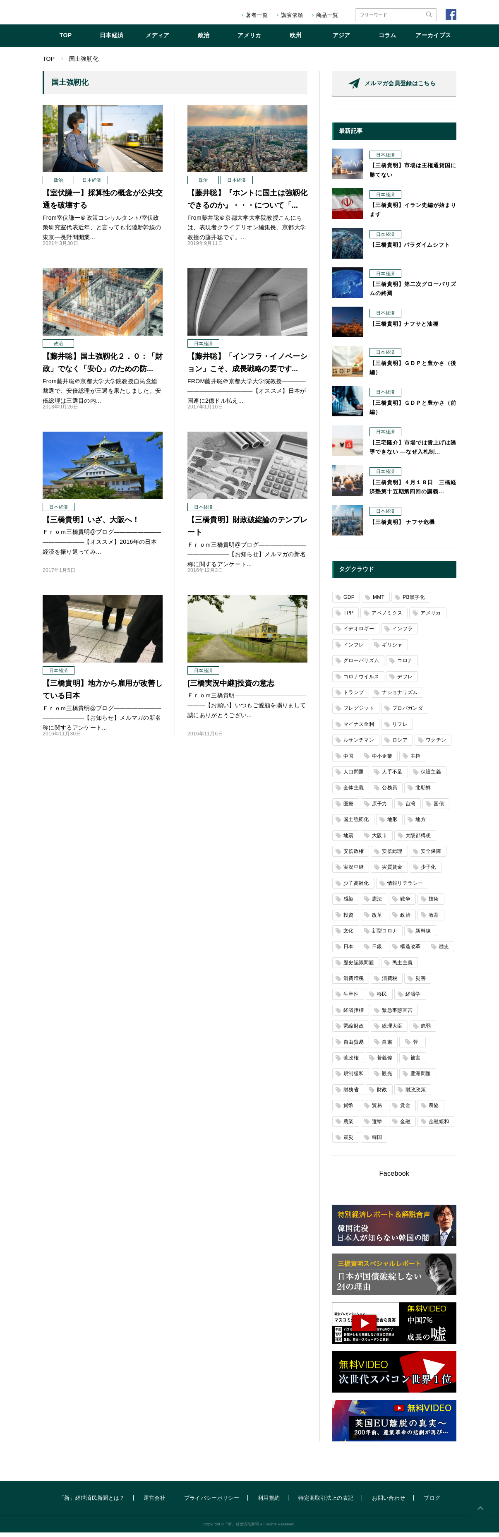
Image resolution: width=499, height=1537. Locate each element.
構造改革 (410, 951)
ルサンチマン (358, 744)
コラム (387, 39)
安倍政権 (353, 856)
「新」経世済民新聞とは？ (92, 1502)
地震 (348, 840)
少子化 (428, 871)
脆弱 (426, 1030)
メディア (157, 39)
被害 (415, 1062)
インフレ (353, 649)
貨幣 (348, 1110)
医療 (348, 808)
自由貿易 (353, 1046)
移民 (382, 998)
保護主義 (431, 776)
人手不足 (392, 776)
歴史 (444, 951)
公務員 (389, 792)
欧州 (296, 39)
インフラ (402, 633)
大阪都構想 (418, 840)
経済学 (413, 998)
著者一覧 (257, 15)
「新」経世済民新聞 (77, 15)
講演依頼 (292, 15)
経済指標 (353, 1015)
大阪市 (379, 840)
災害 (420, 983)
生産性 (351, 998)
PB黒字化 (414, 602)
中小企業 (382, 761)
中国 (348, 761)
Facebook (394, 1178)
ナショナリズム (399, 697)
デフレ (405, 681)
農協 (434, 1110)
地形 (392, 824)
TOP (66, 39)
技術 (434, 903)
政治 (204, 39)
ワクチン (436, 744)
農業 (348, 1126)
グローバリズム (361, 665)
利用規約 (269, 1502)
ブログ (432, 1502)
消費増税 (353, 983)
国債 (439, 808)
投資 (348, 919)
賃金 (405, 1110)
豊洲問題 (420, 1078)
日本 (348, 951)
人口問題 (353, 776)
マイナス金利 (358, 729)
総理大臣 (392, 1030)
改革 (377, 919)
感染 (348, 903)
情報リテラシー (405, 888)
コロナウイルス (361, 681)
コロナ (405, 665)
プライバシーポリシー (211, 1502)
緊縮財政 (353, 1030)
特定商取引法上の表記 (325, 1502)
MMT (378, 602)
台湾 (410, 808)
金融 (405, 1126)
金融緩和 (439, 1126)
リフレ (400, 729)
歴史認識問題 (358, 967)
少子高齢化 (356, 888)
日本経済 (111, 39)
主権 (415, 761)
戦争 (405, 903)
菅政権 (351, 1062)
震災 (348, 1142)
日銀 (377, 951)
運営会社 (155, 1502)
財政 (382, 1094)
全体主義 (353, 792)
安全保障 (431, 856)
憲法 (377, 903)
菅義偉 (384, 1062)
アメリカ (249, 39)
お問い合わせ (388, 1502)
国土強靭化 (356, 824)
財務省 (351, 1094)
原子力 (379, 808)
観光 (387, 1078)
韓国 (377, 1142)
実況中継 (353, 871)
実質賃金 (392, 871)
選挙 (377, 1126)
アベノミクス (387, 617)
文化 (348, 935)
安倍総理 (392, 856)
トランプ (353, 697)
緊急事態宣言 (397, 1015)
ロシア (400, 744)
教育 (434, 919)
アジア (341, 39)
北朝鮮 (423, 792)
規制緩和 (353, 1078)
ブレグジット (358, 713)
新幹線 (423, 935)
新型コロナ (385, 935)
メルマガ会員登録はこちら (400, 87)
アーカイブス (433, 39)
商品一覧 (327, 15)
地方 (420, 824)
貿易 (377, 1110)
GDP (349, 602)
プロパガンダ (407, 713)
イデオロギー (358, 633)
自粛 (387, 1046)
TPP (348, 617)
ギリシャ (392, 649)
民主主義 (402, 967)
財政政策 (415, 1094)
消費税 (389, 983)
